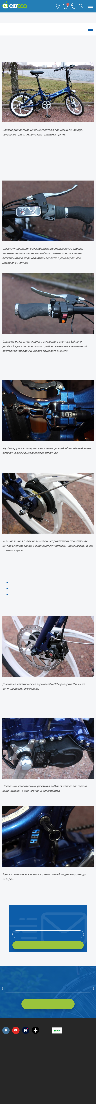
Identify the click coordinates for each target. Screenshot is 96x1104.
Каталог (48, 29)
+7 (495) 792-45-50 (4, 1050)
